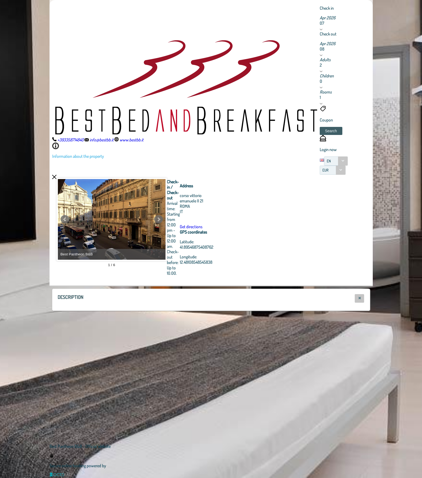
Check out (328, 34)
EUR (325, 170)
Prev (65, 219)
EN (329, 161)
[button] (331, 131)
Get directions (191, 226)
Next (158, 219)
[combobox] (336, 161)
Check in (327, 8)
